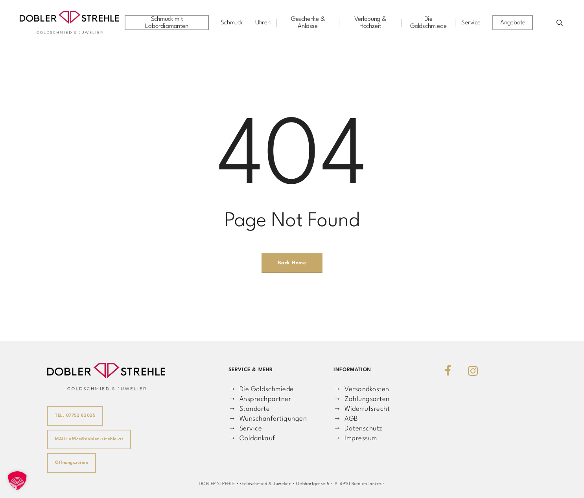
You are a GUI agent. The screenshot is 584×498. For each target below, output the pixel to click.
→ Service (245, 428)
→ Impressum (355, 438)
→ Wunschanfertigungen (267, 419)
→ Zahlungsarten (361, 399)
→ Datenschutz (357, 428)
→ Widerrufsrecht (361, 409)
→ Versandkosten (361, 389)
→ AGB (345, 419)
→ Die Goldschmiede (261, 389)
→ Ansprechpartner (259, 399)
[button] (17, 480)
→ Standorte (249, 409)
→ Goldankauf (251, 438)
